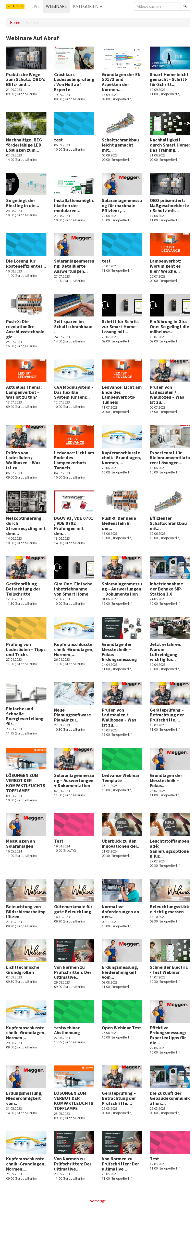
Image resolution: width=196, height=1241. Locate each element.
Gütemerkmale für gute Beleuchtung (73, 909)
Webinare (56, 6)
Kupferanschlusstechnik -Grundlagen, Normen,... (121, 458)
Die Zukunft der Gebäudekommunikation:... (170, 1098)
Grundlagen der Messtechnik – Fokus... (166, 780)
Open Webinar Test (121, 1028)
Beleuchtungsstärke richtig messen (169, 909)
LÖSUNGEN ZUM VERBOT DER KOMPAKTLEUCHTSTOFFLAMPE (25, 782)
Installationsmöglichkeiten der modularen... (74, 205)
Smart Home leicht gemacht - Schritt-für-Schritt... (169, 79)
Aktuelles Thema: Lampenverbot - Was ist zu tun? (24, 392)
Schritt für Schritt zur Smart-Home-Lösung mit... (120, 327)
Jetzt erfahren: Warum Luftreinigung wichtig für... (165, 651)
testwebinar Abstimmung (67, 1030)
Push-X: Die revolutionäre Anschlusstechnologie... (25, 329)
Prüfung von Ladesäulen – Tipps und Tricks (25, 649)
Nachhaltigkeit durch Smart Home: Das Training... (170, 145)
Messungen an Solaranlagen (20, 843)
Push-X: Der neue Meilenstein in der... (119, 523)
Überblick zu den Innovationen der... (121, 843)
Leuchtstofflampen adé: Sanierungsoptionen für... (169, 848)
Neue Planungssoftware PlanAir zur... (72, 715)
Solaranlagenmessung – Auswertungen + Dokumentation (122, 589)
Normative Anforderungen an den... (120, 912)
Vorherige (98, 1201)
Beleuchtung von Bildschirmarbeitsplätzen (25, 912)
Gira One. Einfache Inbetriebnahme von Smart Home (73, 589)
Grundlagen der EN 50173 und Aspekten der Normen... (121, 81)
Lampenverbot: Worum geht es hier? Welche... (165, 266)
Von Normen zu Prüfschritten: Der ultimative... (72, 972)
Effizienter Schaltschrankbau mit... (168, 523)
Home (15, 22)
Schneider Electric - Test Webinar (169, 969)
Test (58, 841)
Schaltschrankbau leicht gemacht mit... (120, 145)
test (58, 140)
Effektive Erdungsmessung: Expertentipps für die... (168, 1035)
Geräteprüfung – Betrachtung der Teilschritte (23, 589)
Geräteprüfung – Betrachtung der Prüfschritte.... (167, 715)
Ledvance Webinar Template (121, 777)
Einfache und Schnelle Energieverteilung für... (24, 716)
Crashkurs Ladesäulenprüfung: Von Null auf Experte (74, 81)
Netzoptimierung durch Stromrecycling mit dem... (26, 525)
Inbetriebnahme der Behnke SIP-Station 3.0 (166, 589)
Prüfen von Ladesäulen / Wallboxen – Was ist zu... (167, 394)
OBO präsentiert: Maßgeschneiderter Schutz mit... (169, 205)
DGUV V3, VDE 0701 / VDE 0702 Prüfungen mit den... (73, 525)
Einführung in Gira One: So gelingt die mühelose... (169, 327)
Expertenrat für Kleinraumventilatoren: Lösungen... (170, 458)
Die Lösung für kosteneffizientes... (26, 263)
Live (35, 6)
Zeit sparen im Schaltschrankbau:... (74, 327)
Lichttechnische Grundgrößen (22, 969)
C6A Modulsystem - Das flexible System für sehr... (73, 392)
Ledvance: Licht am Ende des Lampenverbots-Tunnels (122, 394)
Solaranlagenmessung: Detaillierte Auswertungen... (74, 266)
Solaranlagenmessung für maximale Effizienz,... (122, 205)
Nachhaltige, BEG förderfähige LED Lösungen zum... (24, 145)
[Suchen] (185, 6)
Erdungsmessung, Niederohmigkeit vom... (120, 972)
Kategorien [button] (87, 6)
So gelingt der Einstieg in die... (22, 202)
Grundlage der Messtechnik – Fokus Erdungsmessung (119, 651)
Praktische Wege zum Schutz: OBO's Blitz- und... (25, 79)
